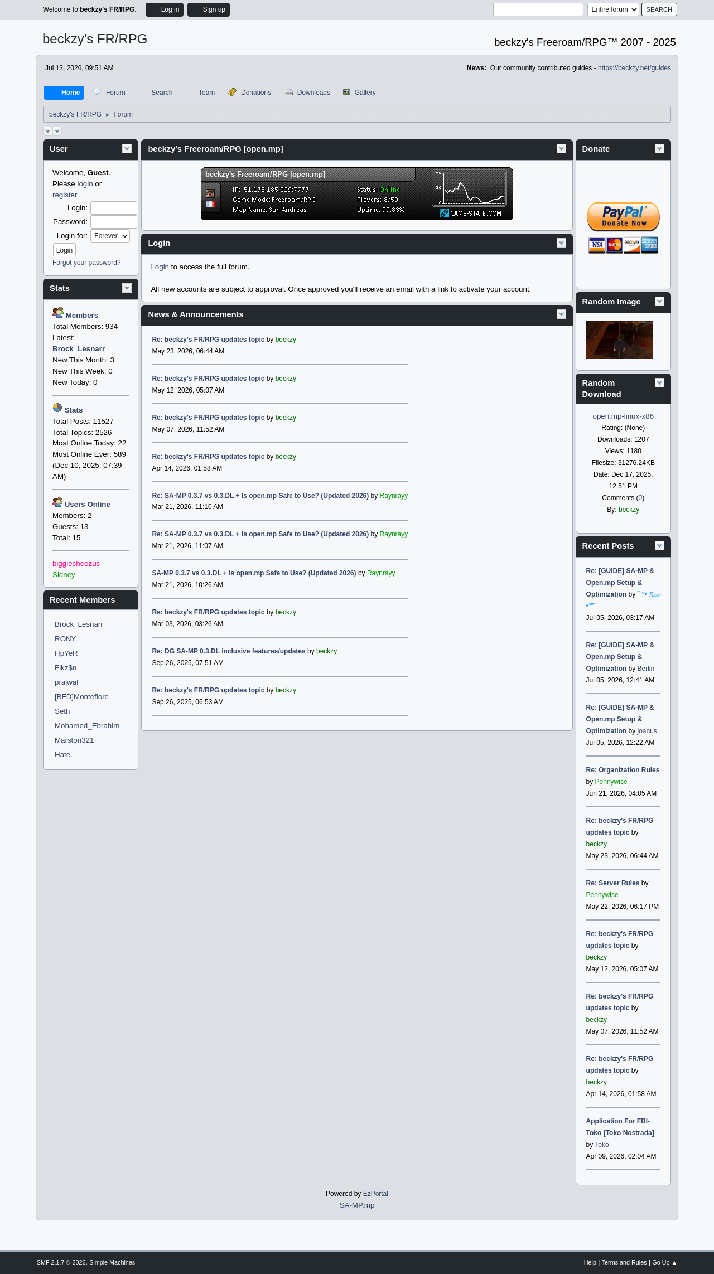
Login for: (72, 235)
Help (590, 1262)
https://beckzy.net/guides (634, 68)
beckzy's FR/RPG (95, 38)
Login (160, 267)
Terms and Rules (624, 1262)
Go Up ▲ (664, 1262)
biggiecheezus (76, 563)
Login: (77, 208)
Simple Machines (112, 1262)
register (64, 195)
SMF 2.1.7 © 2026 (61, 1262)
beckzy (629, 510)
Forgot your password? (86, 263)
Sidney (63, 574)
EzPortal (375, 1194)
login (85, 184)
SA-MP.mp (357, 1205)
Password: (70, 221)
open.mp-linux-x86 (623, 416)
